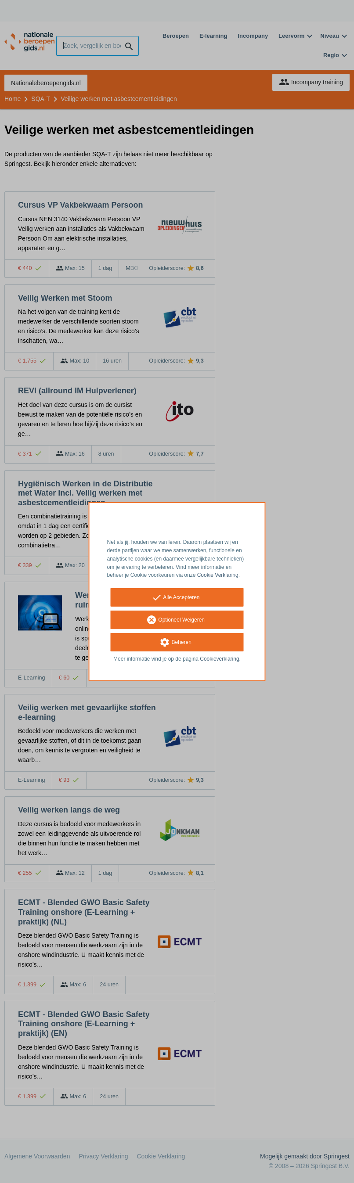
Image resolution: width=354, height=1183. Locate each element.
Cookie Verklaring (217, 575)
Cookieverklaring (219, 659)
